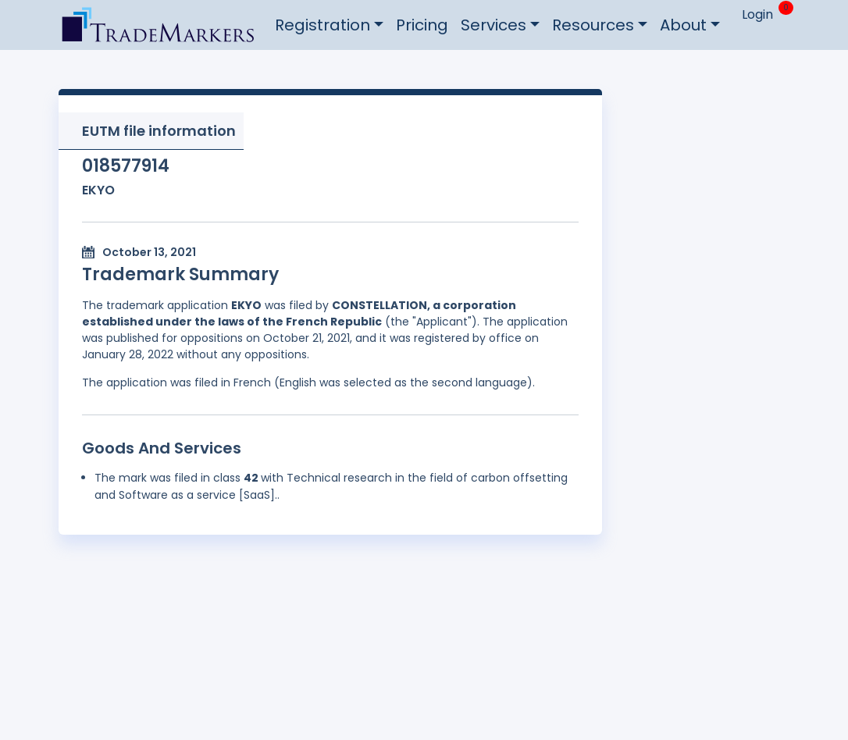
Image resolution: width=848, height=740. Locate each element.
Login (757, 14)
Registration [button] (322, 25)
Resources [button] (593, 25)
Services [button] (493, 25)
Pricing (422, 25)
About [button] (683, 25)
